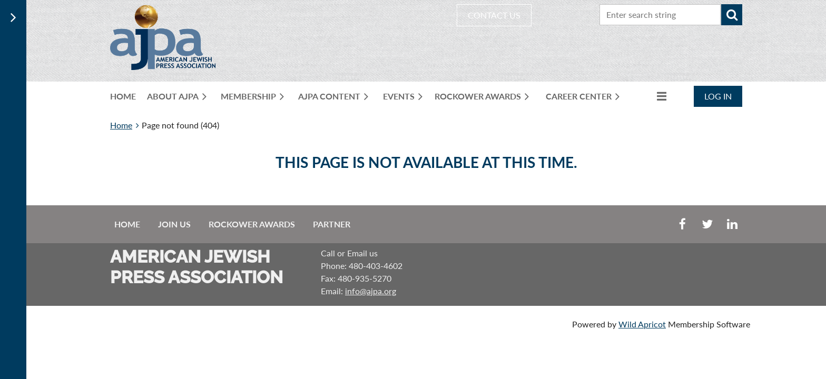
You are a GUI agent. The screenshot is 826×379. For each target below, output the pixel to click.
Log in (718, 96)
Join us (174, 224)
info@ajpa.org (370, 291)
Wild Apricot (642, 324)
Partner (331, 224)
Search (731, 14)
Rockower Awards (252, 224)
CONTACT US (494, 15)
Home (121, 125)
